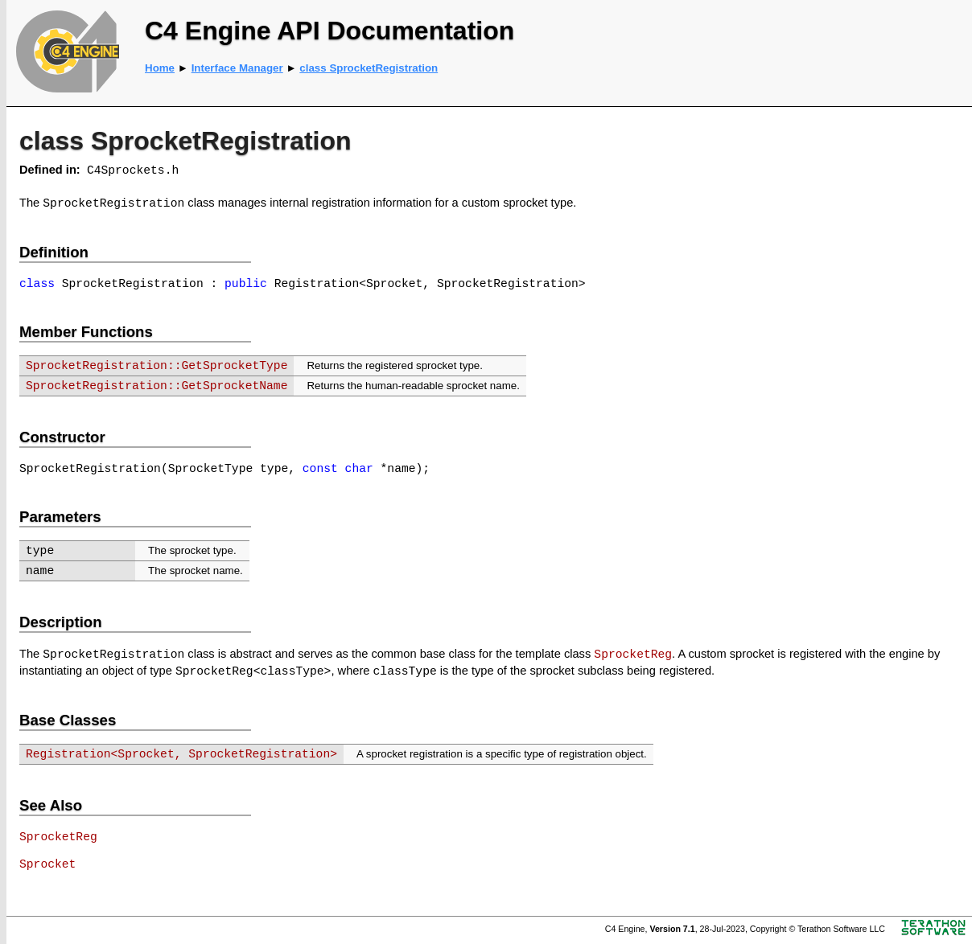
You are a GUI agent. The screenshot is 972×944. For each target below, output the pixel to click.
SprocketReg (633, 654)
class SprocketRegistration (368, 68)
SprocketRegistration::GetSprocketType (156, 365)
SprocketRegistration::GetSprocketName (156, 386)
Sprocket (47, 864)
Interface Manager (237, 68)
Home (160, 68)
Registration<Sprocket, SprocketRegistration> (181, 754)
